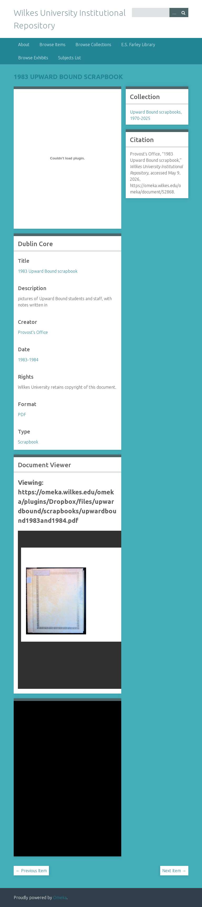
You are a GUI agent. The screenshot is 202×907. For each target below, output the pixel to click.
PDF (22, 414)
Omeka (60, 897)
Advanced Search (174, 12)
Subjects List (69, 57)
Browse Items (52, 44)
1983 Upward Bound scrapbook (68, 76)
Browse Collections (93, 44)
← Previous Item (31, 870)
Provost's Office (33, 332)
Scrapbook (28, 442)
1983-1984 (28, 359)
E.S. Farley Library (138, 44)
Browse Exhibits (33, 57)
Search (183, 12)
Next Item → (174, 870)
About (23, 44)
